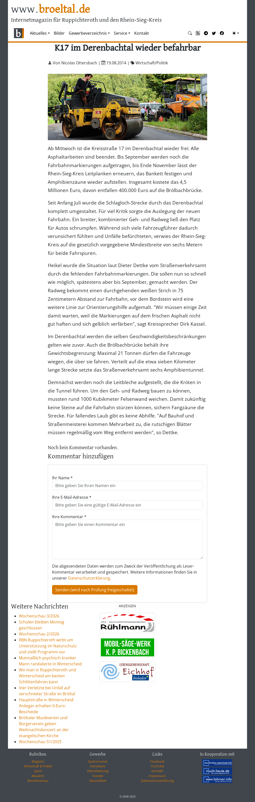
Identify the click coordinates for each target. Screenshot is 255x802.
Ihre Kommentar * (69, 516)
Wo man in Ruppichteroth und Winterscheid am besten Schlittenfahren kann (47, 676)
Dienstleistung (97, 771)
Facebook (157, 761)
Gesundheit (97, 780)
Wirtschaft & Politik (38, 766)
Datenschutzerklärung (89, 578)
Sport (38, 771)
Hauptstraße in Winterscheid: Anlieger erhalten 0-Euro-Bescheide (46, 705)
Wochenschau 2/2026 (39, 634)
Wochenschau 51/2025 (40, 741)
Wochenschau (37, 780)
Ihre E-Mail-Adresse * (71, 497)
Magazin (38, 761)
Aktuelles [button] (38, 33)
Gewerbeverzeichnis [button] (88, 33)
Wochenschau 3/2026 (39, 616)
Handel (97, 776)
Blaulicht (38, 776)
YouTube (157, 766)
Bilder (59, 33)
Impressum (157, 776)
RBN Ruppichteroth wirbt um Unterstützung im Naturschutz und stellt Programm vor (48, 646)
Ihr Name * (62, 478)
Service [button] (120, 33)
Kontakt (141, 33)
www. (50, 9)
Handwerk (97, 766)
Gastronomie (97, 761)
